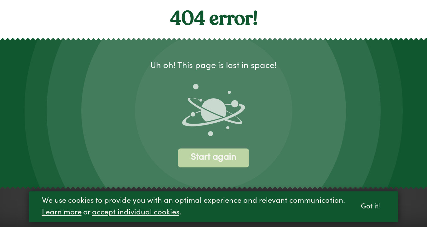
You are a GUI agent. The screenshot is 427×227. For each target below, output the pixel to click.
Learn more (62, 213)
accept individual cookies (135, 213)
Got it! (370, 207)
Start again (213, 157)
